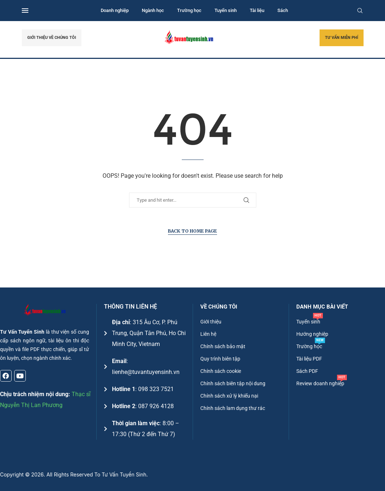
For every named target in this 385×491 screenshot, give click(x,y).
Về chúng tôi (218, 307)
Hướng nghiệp (312, 334)
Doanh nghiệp (115, 10)
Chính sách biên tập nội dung (232, 383)
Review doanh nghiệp (320, 383)
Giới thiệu (210, 321)
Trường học (189, 10)
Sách (282, 10)
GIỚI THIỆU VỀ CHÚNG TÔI (51, 37)
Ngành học (153, 10)
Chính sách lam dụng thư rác (232, 408)
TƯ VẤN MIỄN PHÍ (341, 37)
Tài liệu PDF (309, 358)
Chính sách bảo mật (222, 346)
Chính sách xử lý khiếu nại (229, 395)
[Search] (360, 10)
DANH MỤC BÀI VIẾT (322, 307)
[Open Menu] (25, 10)
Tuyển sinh (225, 10)
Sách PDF (307, 371)
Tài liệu (257, 10)
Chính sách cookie (220, 371)
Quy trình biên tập (220, 358)
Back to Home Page (192, 231)
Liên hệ (208, 334)
